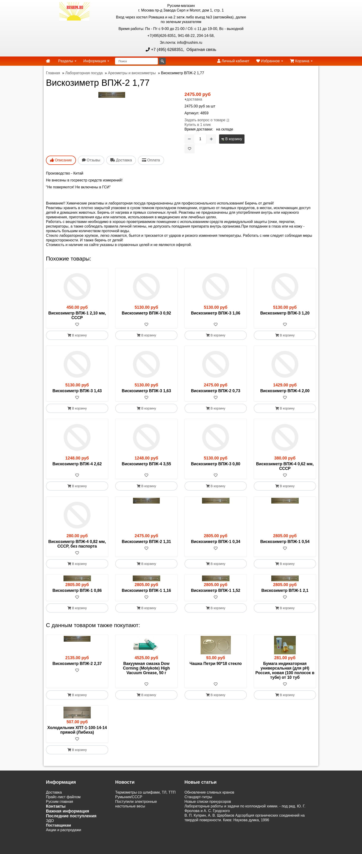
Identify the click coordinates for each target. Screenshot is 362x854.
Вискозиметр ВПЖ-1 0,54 (285, 541)
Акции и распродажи (63, 830)
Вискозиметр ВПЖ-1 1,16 (146, 590)
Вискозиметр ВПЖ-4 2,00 (285, 390)
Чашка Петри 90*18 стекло (216, 663)
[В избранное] (189, 148)
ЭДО (50, 821)
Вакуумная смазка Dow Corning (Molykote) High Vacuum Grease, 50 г (146, 668)
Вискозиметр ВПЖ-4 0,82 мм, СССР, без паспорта (77, 544)
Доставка (54, 792)
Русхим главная (59, 802)
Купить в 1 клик (197, 125)
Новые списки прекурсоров (207, 802)
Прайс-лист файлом (63, 797)
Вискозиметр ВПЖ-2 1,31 (146, 541)
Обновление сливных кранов (209, 792)
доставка (194, 99)
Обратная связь (200, 49)
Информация (96, 61)
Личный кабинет (233, 61)
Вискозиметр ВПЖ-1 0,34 (215, 541)
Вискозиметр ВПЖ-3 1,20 (285, 313)
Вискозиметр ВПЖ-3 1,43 (77, 390)
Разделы (67, 61)
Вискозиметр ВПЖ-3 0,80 (215, 464)
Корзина (301, 61)
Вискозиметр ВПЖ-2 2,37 (77, 663)
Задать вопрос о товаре (204, 120)
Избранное (269, 61)
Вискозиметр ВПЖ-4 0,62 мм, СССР (285, 466)
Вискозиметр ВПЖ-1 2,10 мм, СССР (77, 315)
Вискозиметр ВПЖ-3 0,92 (146, 313)
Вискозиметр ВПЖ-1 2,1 (284, 590)
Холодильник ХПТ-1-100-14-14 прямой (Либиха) (77, 730)
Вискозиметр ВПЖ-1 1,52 (215, 590)
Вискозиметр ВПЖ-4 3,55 (146, 464)
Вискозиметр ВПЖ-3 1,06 (215, 313)
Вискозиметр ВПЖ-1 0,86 (77, 590)
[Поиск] (136, 61)
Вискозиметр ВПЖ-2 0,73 (215, 390)
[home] (48, 61)
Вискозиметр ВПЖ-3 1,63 (146, 390)
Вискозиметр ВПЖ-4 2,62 (77, 464)
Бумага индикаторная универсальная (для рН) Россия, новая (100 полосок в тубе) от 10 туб (284, 670)
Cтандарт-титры (198, 797)
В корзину (231, 139)
